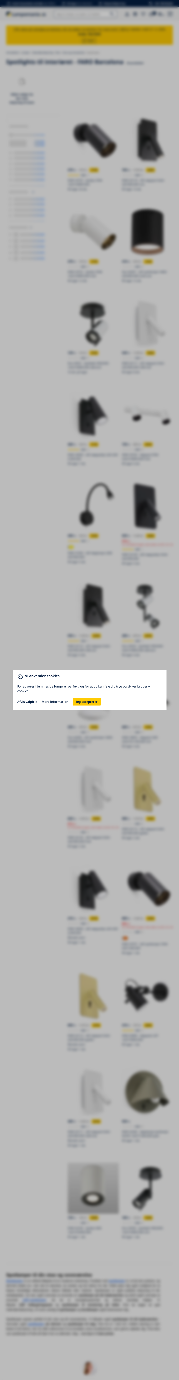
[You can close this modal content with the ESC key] (89, 690)
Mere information (55, 702)
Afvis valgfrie (27, 702)
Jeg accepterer (86, 702)
